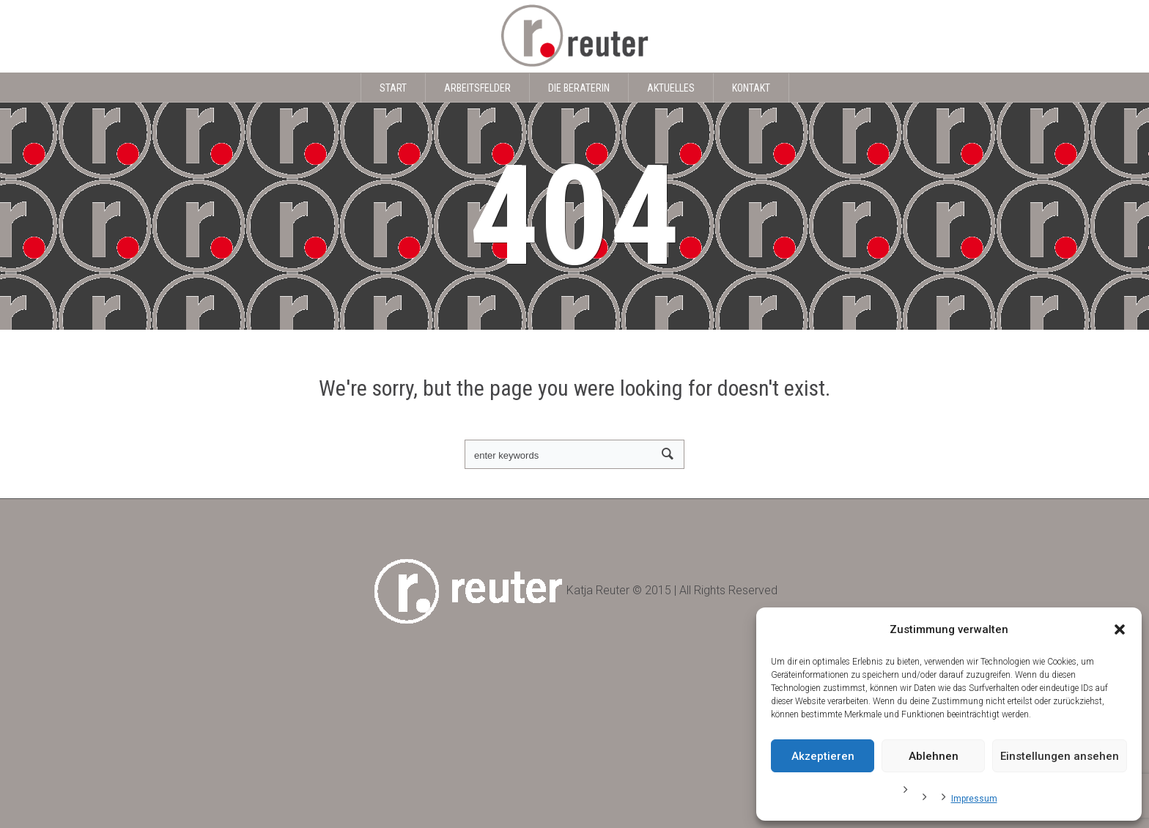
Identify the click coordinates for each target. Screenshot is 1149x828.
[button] (1119, 629)
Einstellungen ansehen (1059, 756)
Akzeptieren (822, 756)
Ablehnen (933, 756)
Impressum (974, 799)
